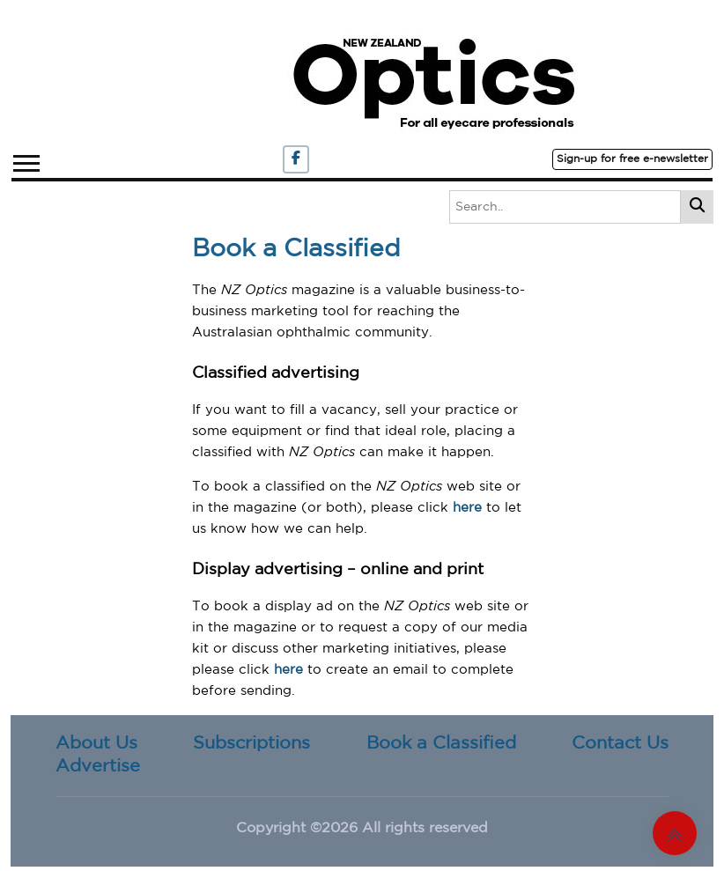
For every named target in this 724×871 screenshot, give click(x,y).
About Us (96, 743)
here (467, 507)
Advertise (97, 766)
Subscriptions (251, 743)
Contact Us (620, 743)
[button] (25, 159)
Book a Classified (441, 743)
